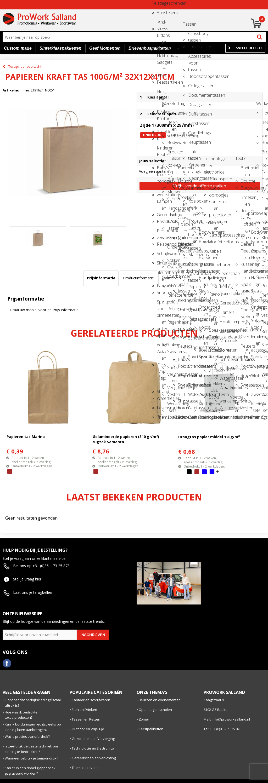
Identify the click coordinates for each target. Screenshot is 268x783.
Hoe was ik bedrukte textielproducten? (21, 715)
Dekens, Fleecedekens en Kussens (182, 245)
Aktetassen (193, 408)
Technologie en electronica (208, 160)
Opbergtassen (193, 264)
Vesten (172, 394)
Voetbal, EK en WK (234, 398)
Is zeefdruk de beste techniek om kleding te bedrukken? (31, 749)
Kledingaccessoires (172, 237)
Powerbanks (214, 284)
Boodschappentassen (193, 76)
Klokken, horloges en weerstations (161, 176)
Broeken (203, 241)
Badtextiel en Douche (182, 169)
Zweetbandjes (203, 394)
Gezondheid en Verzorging (93, 738)
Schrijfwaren (161, 253)
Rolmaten (224, 350)
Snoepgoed (161, 292)
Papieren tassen (193, 288)
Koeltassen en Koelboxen (193, 189)
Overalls (172, 267)
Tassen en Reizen (86, 719)
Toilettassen (193, 385)
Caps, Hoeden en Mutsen (172, 173)
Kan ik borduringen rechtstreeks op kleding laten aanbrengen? (33, 727)
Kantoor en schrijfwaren (91, 700)
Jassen (172, 228)
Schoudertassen (193, 347)
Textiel (177, 158)
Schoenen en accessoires (203, 338)
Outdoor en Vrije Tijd (88, 729)
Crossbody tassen (193, 35)
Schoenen (182, 417)
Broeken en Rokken (172, 153)
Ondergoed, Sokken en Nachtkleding (182, 311)
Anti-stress (161, 23)
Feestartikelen (161, 82)
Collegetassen (193, 86)
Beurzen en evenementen (160, 700)
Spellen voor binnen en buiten (161, 303)
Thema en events (229, 369)
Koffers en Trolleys (193, 209)
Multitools (224, 340)
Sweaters (172, 351)
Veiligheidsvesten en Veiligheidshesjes (172, 376)
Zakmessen (224, 408)
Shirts (203, 375)
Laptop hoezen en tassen (193, 229)
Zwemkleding (203, 223)
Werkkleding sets (172, 405)
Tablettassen (193, 375)
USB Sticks (214, 391)
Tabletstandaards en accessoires (214, 338)
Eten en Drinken (84, 709)
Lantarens (224, 331)
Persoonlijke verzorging (161, 232)
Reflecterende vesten (172, 310)
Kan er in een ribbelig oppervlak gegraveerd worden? (30, 770)
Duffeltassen (193, 114)
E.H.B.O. (172, 417)
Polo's (172, 286)
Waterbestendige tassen (193, 396)
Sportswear (250, 213)
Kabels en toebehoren (214, 252)
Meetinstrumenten (224, 417)
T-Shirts (172, 362)
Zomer (144, 719)
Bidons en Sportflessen (161, 37)
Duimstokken (224, 293)
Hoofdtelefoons (214, 242)
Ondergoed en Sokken (172, 248)
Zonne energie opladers (214, 405)
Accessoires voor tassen (193, 57)
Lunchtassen (193, 47)
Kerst (161, 138)
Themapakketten (161, 417)
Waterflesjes (161, 398)
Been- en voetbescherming (172, 124)
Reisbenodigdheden (161, 244)
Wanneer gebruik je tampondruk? (31, 758)
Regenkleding (172, 322)
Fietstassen (193, 123)
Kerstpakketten (151, 729)
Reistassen (193, 310)
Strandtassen (193, 366)
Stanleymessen (224, 369)
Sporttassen (193, 357)
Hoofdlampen (224, 322)
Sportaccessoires (203, 357)
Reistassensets (193, 319)
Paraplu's (161, 221)
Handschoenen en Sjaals (172, 209)
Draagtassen (193, 104)
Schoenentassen (193, 338)
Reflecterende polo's (172, 296)
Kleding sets (203, 405)
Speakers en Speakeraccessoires (214, 318)
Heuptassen (193, 142)
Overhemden (172, 276)
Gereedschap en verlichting (219, 275)
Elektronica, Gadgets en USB (161, 57)
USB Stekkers (214, 378)
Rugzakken (193, 328)
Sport (161, 335)
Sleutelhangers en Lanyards (161, 274)
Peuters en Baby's (182, 347)
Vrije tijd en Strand (161, 373)
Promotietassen (193, 300)
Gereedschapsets (224, 303)
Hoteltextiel (172, 113)
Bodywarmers (172, 142)
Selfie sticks (214, 305)
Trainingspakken (203, 417)
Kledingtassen (193, 178)
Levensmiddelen (161, 408)
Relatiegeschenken (156, 3)
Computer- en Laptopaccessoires (214, 223)
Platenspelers (214, 179)
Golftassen (193, 417)
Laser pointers (214, 272)
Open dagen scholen (155, 709)
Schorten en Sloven (172, 333)
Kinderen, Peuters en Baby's (161, 149)
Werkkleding (166, 103)
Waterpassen (224, 378)
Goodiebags (193, 133)
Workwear (261, 103)
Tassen (187, 24)
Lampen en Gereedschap (161, 203)
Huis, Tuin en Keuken (161, 93)
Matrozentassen (193, 254)
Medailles (234, 387)
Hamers (224, 312)
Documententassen (193, 95)
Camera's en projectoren (214, 203)
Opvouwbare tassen (193, 275)
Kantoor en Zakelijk (161, 120)
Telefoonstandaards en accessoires (214, 358)
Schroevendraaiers (224, 359)
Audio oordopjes (214, 189)
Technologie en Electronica (93, 748)
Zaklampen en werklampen (224, 389)
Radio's (214, 294)
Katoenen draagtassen (193, 166)
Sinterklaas (161, 263)
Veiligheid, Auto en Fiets (161, 346)
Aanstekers (161, 12)
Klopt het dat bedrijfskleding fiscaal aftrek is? (33, 703)
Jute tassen (193, 153)
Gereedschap (172, 198)
